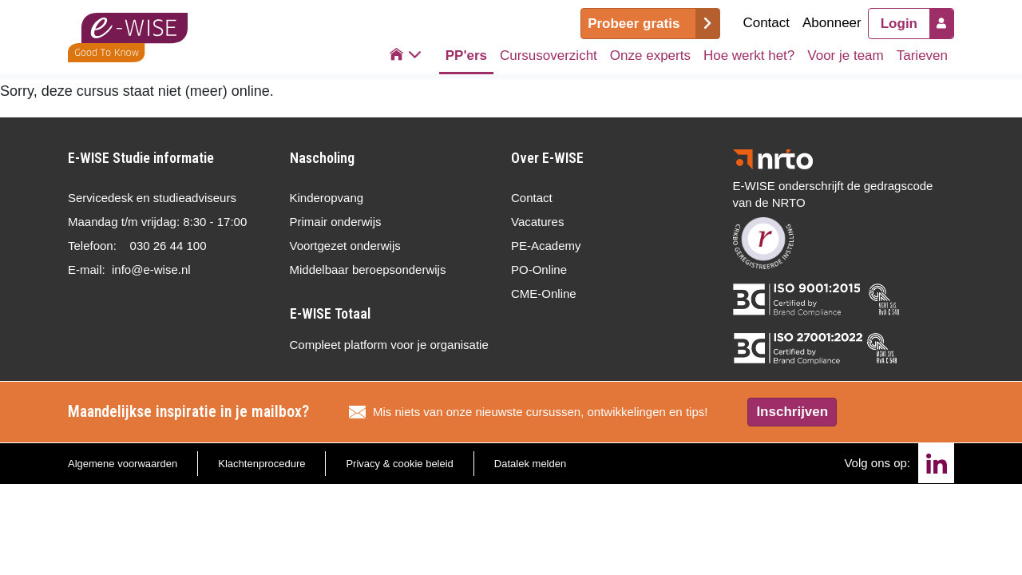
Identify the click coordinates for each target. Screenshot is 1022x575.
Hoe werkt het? (748, 55)
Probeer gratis (633, 23)
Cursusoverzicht (548, 55)
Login (899, 23)
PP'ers (466, 55)
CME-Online (543, 293)
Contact (766, 22)
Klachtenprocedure (261, 464)
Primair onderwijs (336, 221)
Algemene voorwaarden (122, 464)
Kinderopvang (327, 197)
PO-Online (539, 269)
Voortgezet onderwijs (345, 245)
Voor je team (845, 55)
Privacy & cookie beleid (399, 464)
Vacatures (537, 221)
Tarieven (922, 55)
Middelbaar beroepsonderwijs (368, 269)
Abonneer (832, 22)
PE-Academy (546, 245)
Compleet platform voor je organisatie (389, 344)
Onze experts (650, 55)
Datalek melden (530, 464)
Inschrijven (792, 411)
